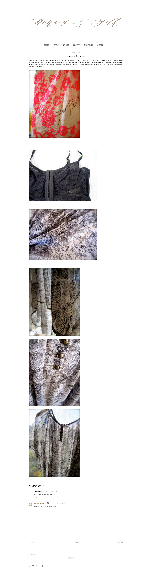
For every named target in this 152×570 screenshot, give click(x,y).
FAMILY (100, 45)
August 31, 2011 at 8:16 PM (57, 503)
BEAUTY (76, 45)
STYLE (56, 45)
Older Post (120, 542)
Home (76, 542)
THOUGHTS (88, 45)
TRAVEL (66, 45)
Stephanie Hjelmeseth (40, 503)
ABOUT (46, 45)
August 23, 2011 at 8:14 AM (49, 491)
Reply (35, 497)
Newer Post (32, 542)
